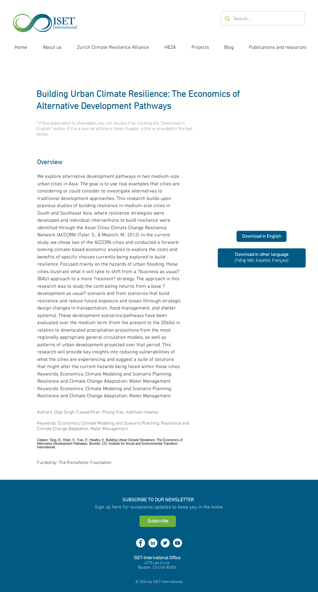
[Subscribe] (158, 521)
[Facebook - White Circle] (140, 542)
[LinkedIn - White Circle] (152, 542)
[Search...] (262, 18)
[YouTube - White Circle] (177, 542)
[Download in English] (262, 236)
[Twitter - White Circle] (165, 542)
